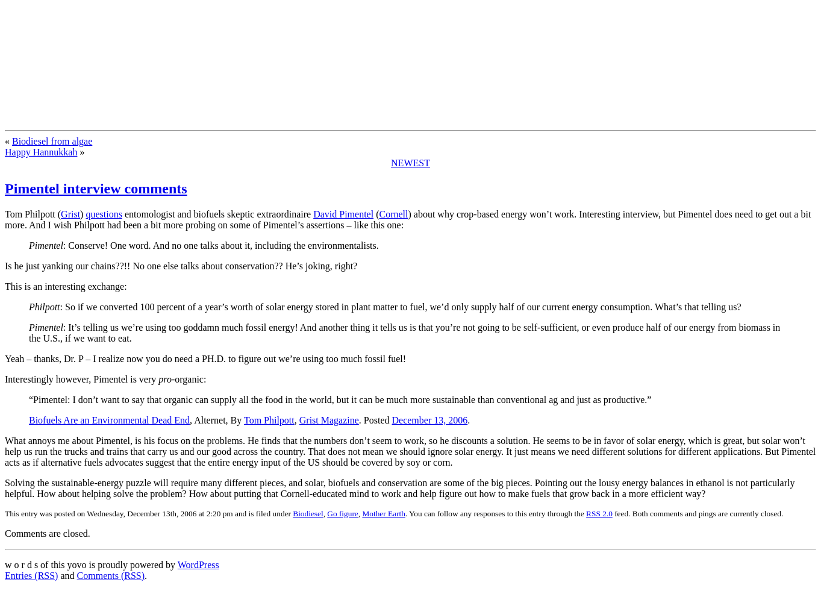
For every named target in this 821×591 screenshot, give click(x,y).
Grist (70, 214)
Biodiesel (308, 513)
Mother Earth (383, 513)
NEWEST (410, 163)
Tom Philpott (269, 420)
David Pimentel (343, 214)
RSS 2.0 (599, 513)
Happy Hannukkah (41, 152)
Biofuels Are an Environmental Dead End (109, 420)
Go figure (342, 513)
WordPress (198, 565)
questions (104, 214)
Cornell (393, 214)
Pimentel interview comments (96, 188)
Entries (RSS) (31, 576)
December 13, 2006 (430, 420)
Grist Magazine (329, 420)
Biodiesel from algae (52, 141)
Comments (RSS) (111, 576)
